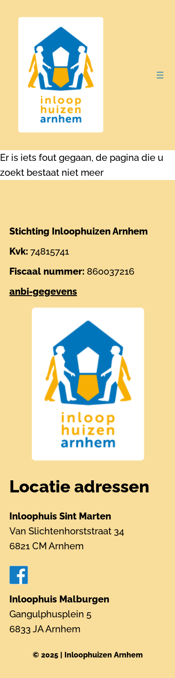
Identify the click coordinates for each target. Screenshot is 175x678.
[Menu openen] (160, 75)
